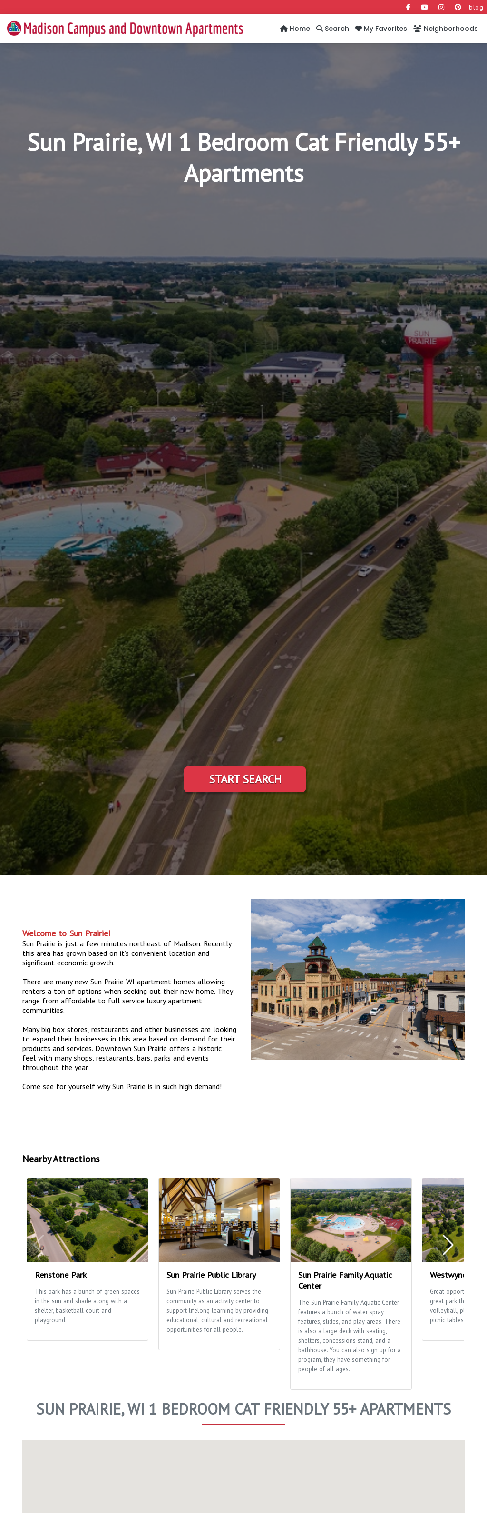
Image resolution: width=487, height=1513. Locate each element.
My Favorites (381, 28)
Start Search (245, 779)
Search (332, 28)
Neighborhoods (445, 28)
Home (295, 28)
